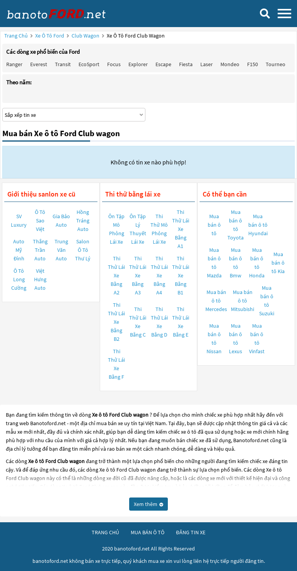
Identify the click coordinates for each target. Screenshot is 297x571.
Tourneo (275, 64)
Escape (163, 64)
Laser (206, 64)
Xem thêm (148, 504)
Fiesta (186, 64)
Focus (114, 64)
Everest (38, 64)
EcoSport (89, 64)
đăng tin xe (190, 532)
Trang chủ (16, 35)
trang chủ (105, 532)
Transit (63, 64)
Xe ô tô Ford (49, 35)
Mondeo (229, 64)
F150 (252, 64)
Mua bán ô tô (214, 225)
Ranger (14, 64)
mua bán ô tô (147, 532)
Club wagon (86, 35)
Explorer (138, 64)
